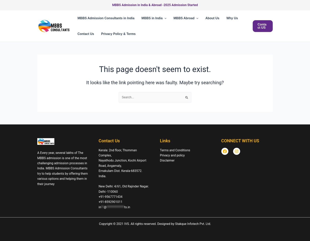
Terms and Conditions (175, 150)
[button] (163, 18)
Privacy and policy (172, 155)
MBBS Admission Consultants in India (105, 18)
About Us (210, 18)
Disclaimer (167, 160)
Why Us (228, 18)
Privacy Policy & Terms (117, 34)
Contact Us (85, 34)
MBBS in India (152, 18)
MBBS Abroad (183, 18)
